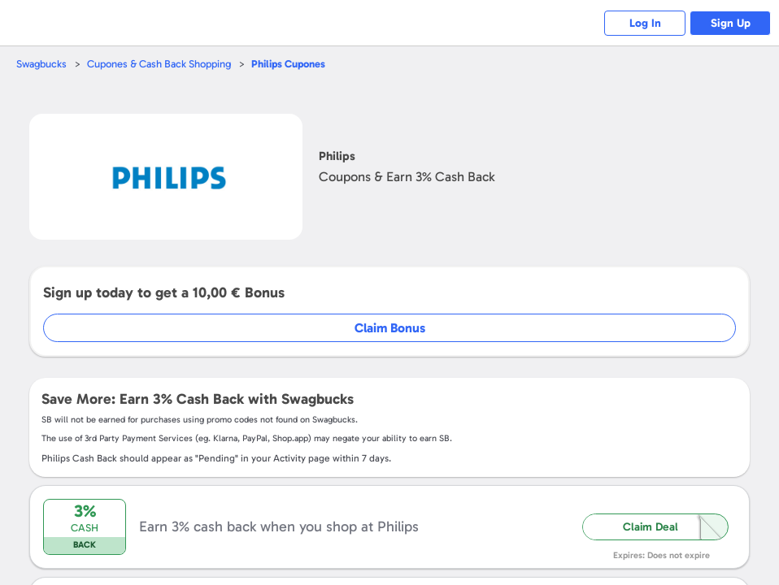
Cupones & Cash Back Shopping (159, 64)
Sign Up (731, 23)
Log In (645, 23)
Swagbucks (41, 64)
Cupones (288, 64)
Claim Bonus (390, 328)
